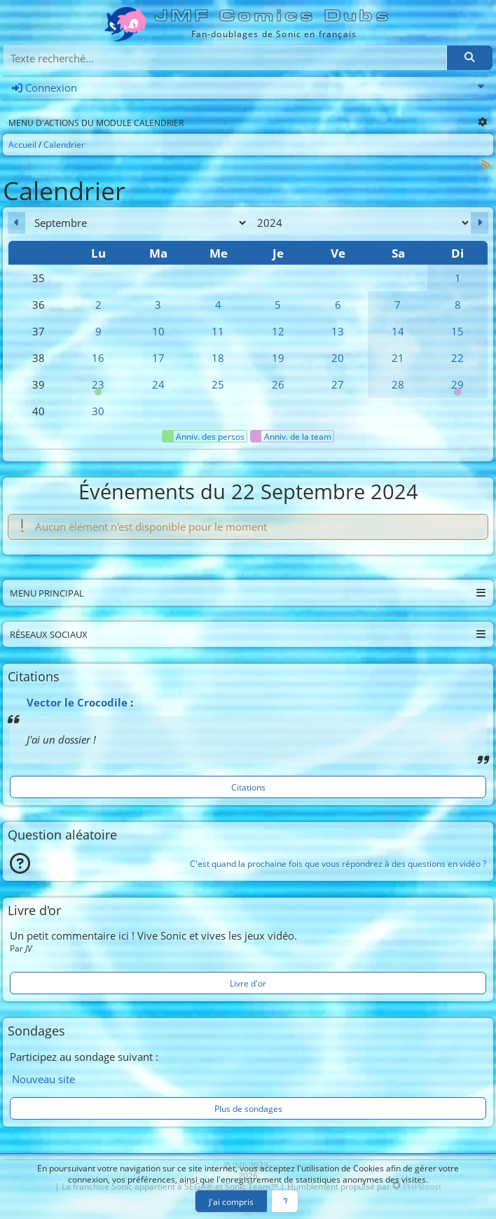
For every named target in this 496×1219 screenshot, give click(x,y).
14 (398, 331)
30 (98, 411)
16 (98, 358)
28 (398, 384)
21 (398, 358)
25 (218, 384)
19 (278, 358)
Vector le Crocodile (77, 702)
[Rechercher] (469, 58)
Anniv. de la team (291, 436)
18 (218, 358)
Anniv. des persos (203, 436)
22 (457, 358)
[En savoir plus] (284, 1201)
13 (337, 331)
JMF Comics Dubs (273, 16)
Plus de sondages (248, 1108)
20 (337, 358)
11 (218, 331)
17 (158, 358)
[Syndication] (486, 164)
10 (158, 331)
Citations (248, 787)
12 (278, 331)
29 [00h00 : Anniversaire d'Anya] (457, 387)
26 (278, 384)
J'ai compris (231, 1201)
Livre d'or (248, 983)
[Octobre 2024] (479, 223)
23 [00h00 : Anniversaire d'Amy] (98, 387)
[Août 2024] (16, 223)
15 (457, 331)
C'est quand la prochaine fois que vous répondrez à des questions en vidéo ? (338, 863)
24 (158, 384)
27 (337, 384)
